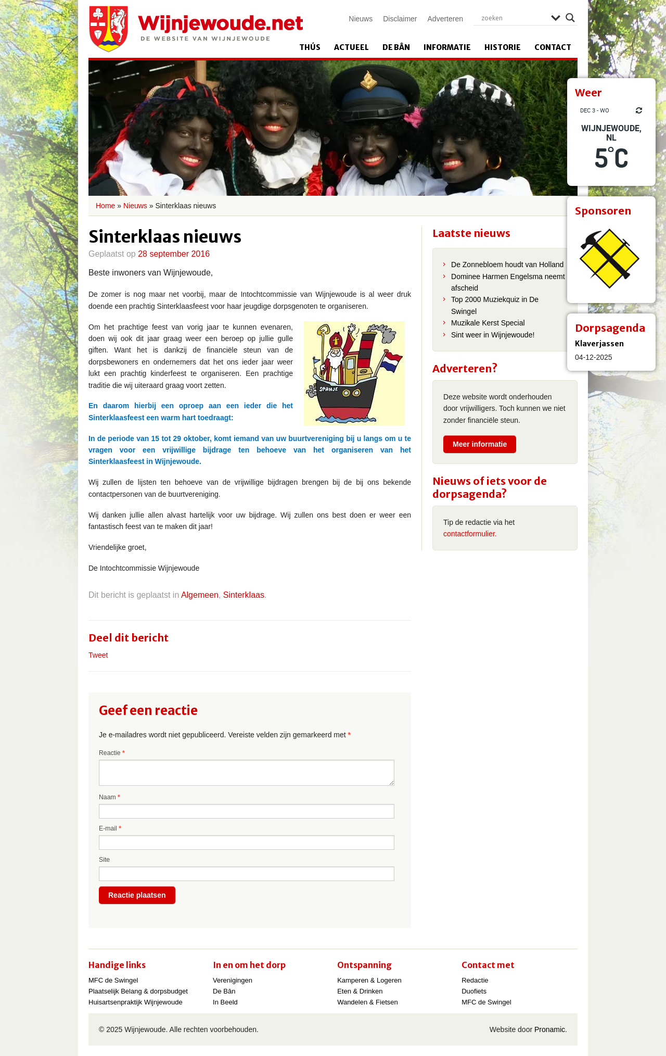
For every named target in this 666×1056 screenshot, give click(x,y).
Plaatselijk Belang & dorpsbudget (138, 991)
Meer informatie (480, 444)
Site (104, 859)
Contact (552, 47)
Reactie (112, 753)
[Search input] (513, 17)
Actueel (351, 47)
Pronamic (549, 1029)
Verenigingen (232, 980)
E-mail (110, 828)
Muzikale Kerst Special (488, 323)
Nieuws (361, 19)
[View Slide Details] (611, 258)
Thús (310, 47)
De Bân (396, 47)
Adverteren (445, 19)
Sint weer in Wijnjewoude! (492, 335)
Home (105, 206)
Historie (502, 47)
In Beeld (225, 1002)
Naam (109, 797)
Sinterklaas (243, 594)
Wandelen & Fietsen (367, 1002)
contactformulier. (470, 534)
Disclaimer (400, 19)
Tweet (98, 655)
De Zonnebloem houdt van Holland (507, 264)
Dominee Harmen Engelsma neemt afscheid (508, 282)
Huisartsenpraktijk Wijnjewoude (135, 1002)
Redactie (475, 980)
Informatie (447, 47)
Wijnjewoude (195, 29)
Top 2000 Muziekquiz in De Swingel (495, 305)
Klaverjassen (599, 343)
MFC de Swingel (113, 980)
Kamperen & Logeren (369, 980)
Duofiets (474, 991)
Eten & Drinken (359, 991)
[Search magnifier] (570, 17)
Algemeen (200, 594)
